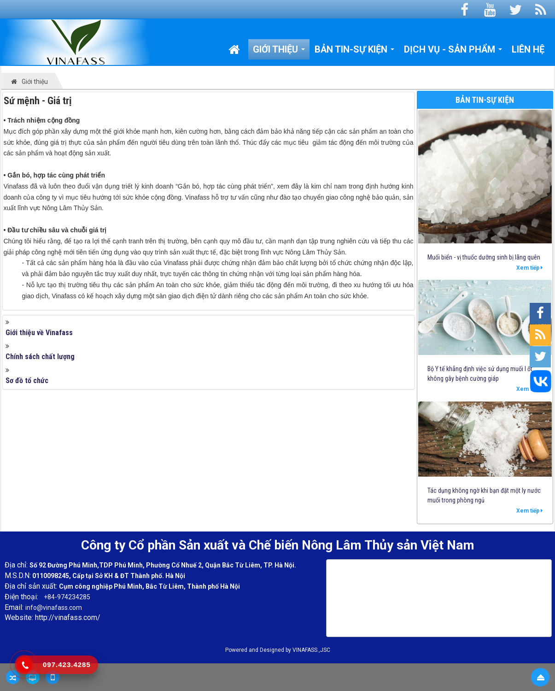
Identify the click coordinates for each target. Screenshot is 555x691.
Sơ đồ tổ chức (27, 380)
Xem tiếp (529, 268)
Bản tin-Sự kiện (485, 100)
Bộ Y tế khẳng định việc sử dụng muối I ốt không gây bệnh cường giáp (479, 373)
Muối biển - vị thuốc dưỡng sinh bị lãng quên (483, 257)
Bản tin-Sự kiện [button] (355, 51)
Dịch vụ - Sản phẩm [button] (453, 51)
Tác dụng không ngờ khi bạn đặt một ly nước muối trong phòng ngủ (484, 495)
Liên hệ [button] (528, 49)
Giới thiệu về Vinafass (39, 332)
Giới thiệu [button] (279, 51)
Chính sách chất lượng (40, 356)
